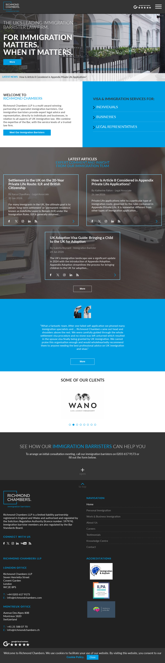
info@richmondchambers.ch (21, 630)
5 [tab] (84, 425)
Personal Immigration (98, 510)
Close (93, 657)
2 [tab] (73, 425)
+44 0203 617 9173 (16, 594)
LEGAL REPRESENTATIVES (116, 126)
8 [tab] (95, 425)
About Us (91, 522)
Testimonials (93, 535)
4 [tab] (81, 425)
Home (89, 504)
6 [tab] (88, 425)
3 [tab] (77, 425)
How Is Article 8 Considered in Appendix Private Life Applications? (52, 77)
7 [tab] (92, 425)
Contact (91, 547)
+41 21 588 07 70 (15, 626)
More (12, 62)
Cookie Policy (75, 657)
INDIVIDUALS (107, 106)
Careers (90, 528)
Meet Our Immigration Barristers (27, 132)
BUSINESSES (106, 116)
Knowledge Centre (97, 541)
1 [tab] (70, 425)
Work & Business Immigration (103, 516)
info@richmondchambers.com (22, 597)
